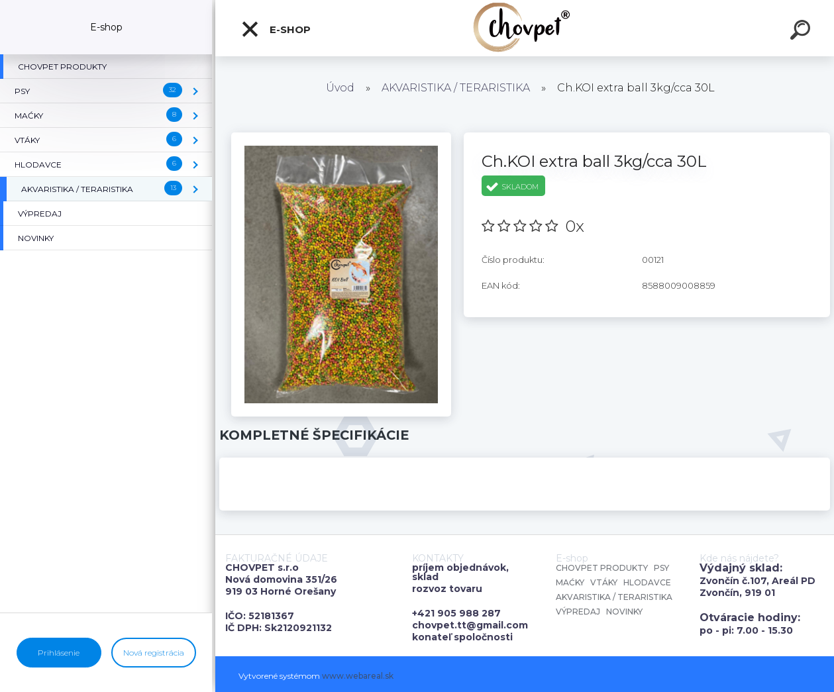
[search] (802, 32)
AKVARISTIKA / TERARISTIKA (456, 87)
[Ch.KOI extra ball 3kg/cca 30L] (341, 137)
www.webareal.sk (357, 676)
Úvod (340, 87)
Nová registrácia (153, 653)
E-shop (275, 29)
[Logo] (525, 28)
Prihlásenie (58, 653)
